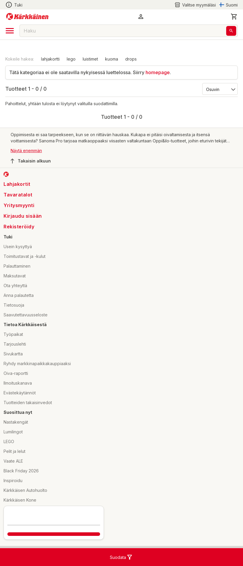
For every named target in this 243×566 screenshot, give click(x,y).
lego (71, 58)
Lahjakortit (17, 184)
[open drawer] (10, 31)
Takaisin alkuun (31, 161)
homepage (158, 72)
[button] (140, 16)
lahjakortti (50, 58)
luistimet (90, 58)
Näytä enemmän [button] (26, 150)
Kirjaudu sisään (23, 216)
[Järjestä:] (220, 89)
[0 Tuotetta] (234, 16)
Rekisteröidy (19, 227)
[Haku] (231, 31)
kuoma (111, 58)
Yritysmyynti (19, 205)
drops (131, 58)
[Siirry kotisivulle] (27, 16)
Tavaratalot (18, 195)
